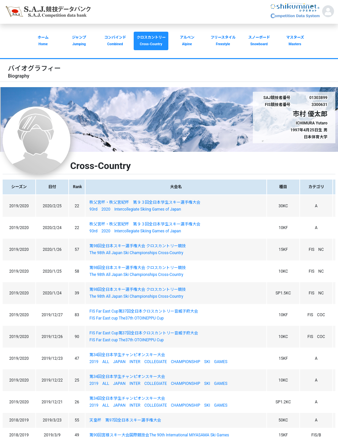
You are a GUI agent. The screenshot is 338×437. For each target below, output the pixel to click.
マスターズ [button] (295, 41)
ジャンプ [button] (79, 41)
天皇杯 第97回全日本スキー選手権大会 (125, 420)
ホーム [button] (43, 41)
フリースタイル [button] (223, 41)
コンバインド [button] (115, 41)
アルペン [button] (187, 41)
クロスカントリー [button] (151, 41)
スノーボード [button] (259, 41)
